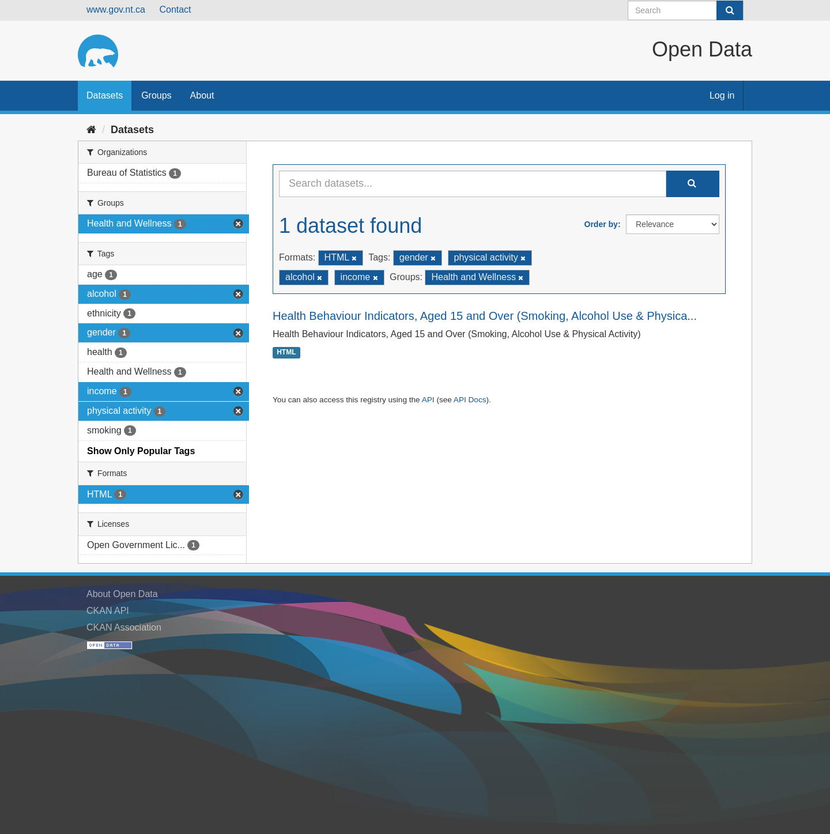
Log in (722, 95)
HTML (286, 353)
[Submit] (729, 10)
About (202, 95)
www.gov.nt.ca (115, 9)
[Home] (91, 129)
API (428, 399)
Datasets (104, 95)
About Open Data (122, 594)
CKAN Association (123, 627)
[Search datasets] (686, 10)
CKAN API (107, 611)
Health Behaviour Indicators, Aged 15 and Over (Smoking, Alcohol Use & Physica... (485, 316)
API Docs (470, 399)
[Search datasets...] (472, 184)
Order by (601, 224)
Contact (175, 9)
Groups (156, 95)
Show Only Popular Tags (141, 451)
